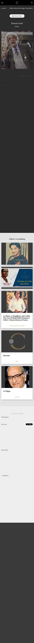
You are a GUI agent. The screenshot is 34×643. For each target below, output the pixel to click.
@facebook (4, 450)
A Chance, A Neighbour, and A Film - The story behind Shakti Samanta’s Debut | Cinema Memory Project (17, 318)
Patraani (6, 356)
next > (30, 76)
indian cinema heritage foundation (21, 8)
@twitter (4, 424)
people (3, 8)
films (17, 361)
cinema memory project (17, 325)
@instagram (5, 417)
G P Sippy (6, 391)
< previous (21, 76)
